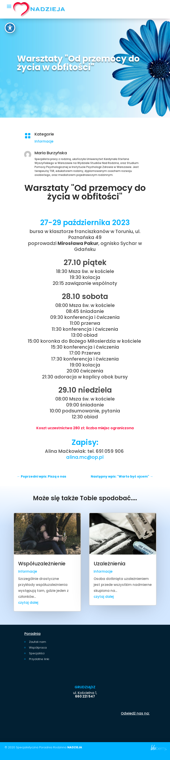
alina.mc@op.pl (85, 457)
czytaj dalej (28, 602)
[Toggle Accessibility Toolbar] (10, 13)
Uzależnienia (110, 563)
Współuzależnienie (42, 563)
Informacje (71, 141)
